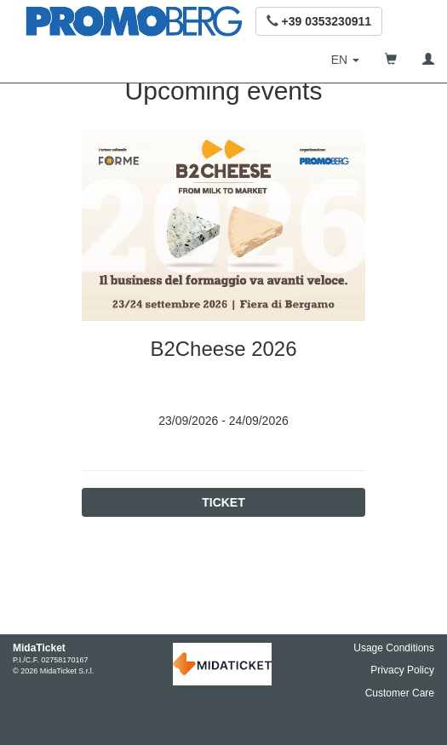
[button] (318, 21)
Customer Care (399, 693)
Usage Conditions (393, 648)
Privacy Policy (402, 670)
